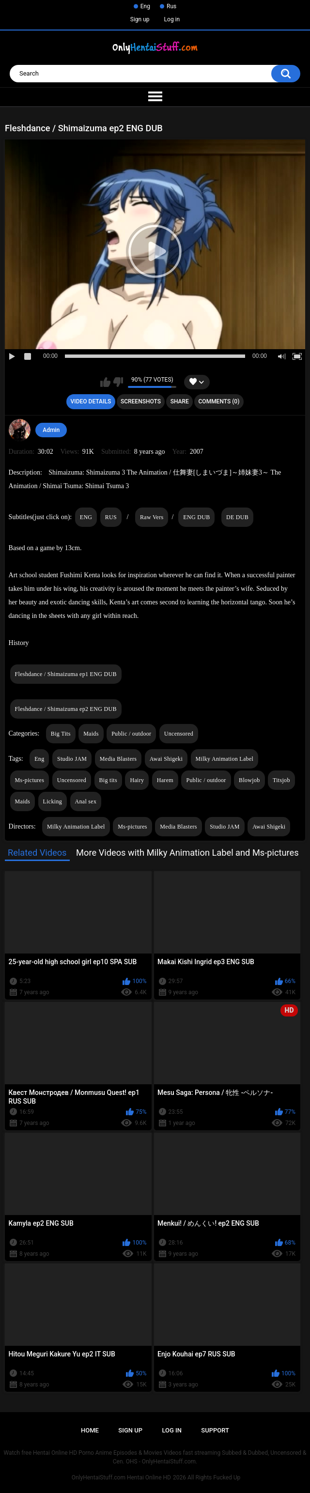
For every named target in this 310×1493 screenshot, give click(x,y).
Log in (172, 19)
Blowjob (249, 780)
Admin (51, 430)
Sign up (140, 19)
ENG (86, 517)
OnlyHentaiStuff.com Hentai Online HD (121, 1477)
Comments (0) (219, 401)
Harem (165, 780)
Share (179, 401)
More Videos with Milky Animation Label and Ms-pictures (187, 852)
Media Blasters (118, 758)
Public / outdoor (131, 733)
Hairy (137, 780)
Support (215, 1430)
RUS (111, 517)
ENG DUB (196, 517)
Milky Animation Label (225, 758)
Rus (171, 6)
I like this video (105, 382)
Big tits (108, 780)
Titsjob (281, 780)
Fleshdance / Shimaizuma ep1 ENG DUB (66, 674)
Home (90, 1430)
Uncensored (178, 733)
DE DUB (237, 517)
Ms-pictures (30, 780)
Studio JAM (72, 758)
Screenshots (141, 401)
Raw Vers (152, 517)
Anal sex (86, 801)
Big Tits (61, 733)
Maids (91, 733)
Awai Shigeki (166, 758)
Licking (52, 801)
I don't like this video (118, 382)
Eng (145, 6)
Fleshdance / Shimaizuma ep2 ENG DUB (66, 709)
